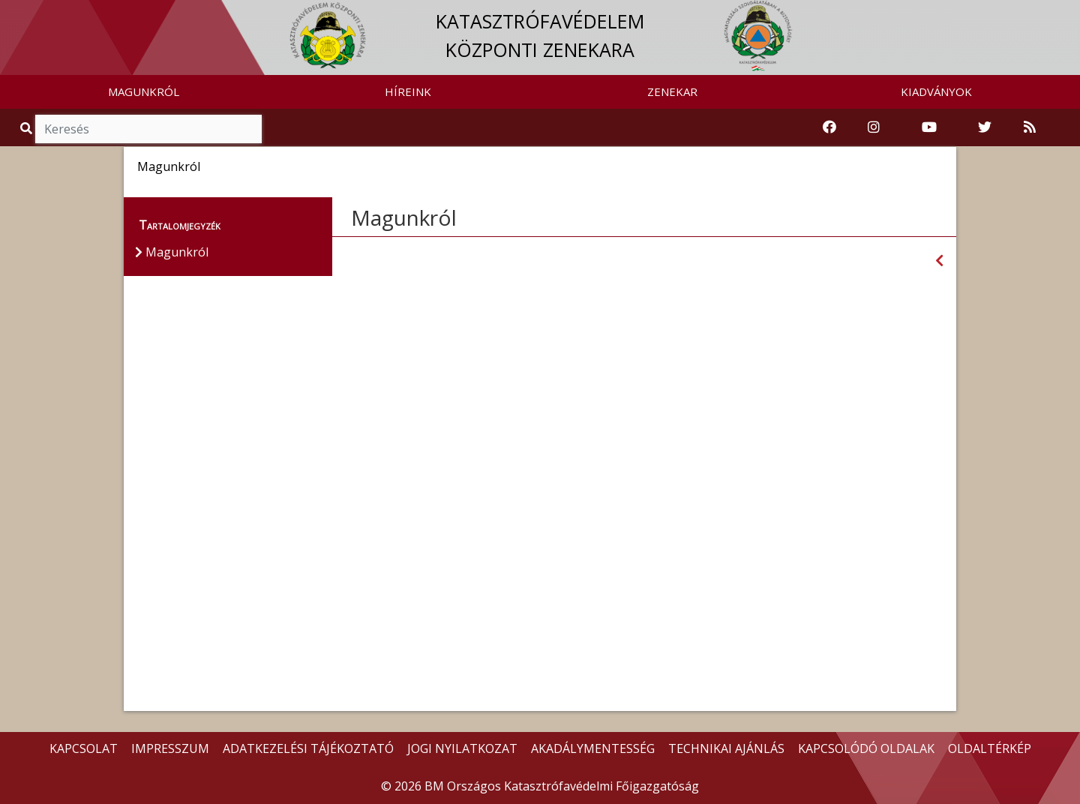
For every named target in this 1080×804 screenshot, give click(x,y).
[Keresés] (148, 129)
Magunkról (404, 217)
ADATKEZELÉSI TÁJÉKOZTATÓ (308, 748)
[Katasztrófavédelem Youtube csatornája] (929, 127)
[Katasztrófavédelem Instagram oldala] (873, 127)
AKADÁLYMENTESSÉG (593, 748)
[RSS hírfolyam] (1029, 127)
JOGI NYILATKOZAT (462, 748)
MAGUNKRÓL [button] (143, 91)
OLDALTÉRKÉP (989, 748)
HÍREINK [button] (408, 91)
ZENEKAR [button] (672, 91)
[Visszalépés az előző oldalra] (939, 260)
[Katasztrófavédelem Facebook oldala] (829, 127)
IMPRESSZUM (170, 748)
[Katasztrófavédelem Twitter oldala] (984, 127)
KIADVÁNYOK (936, 91)
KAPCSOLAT (84, 748)
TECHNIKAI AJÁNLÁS (726, 748)
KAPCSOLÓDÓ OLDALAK (866, 748)
